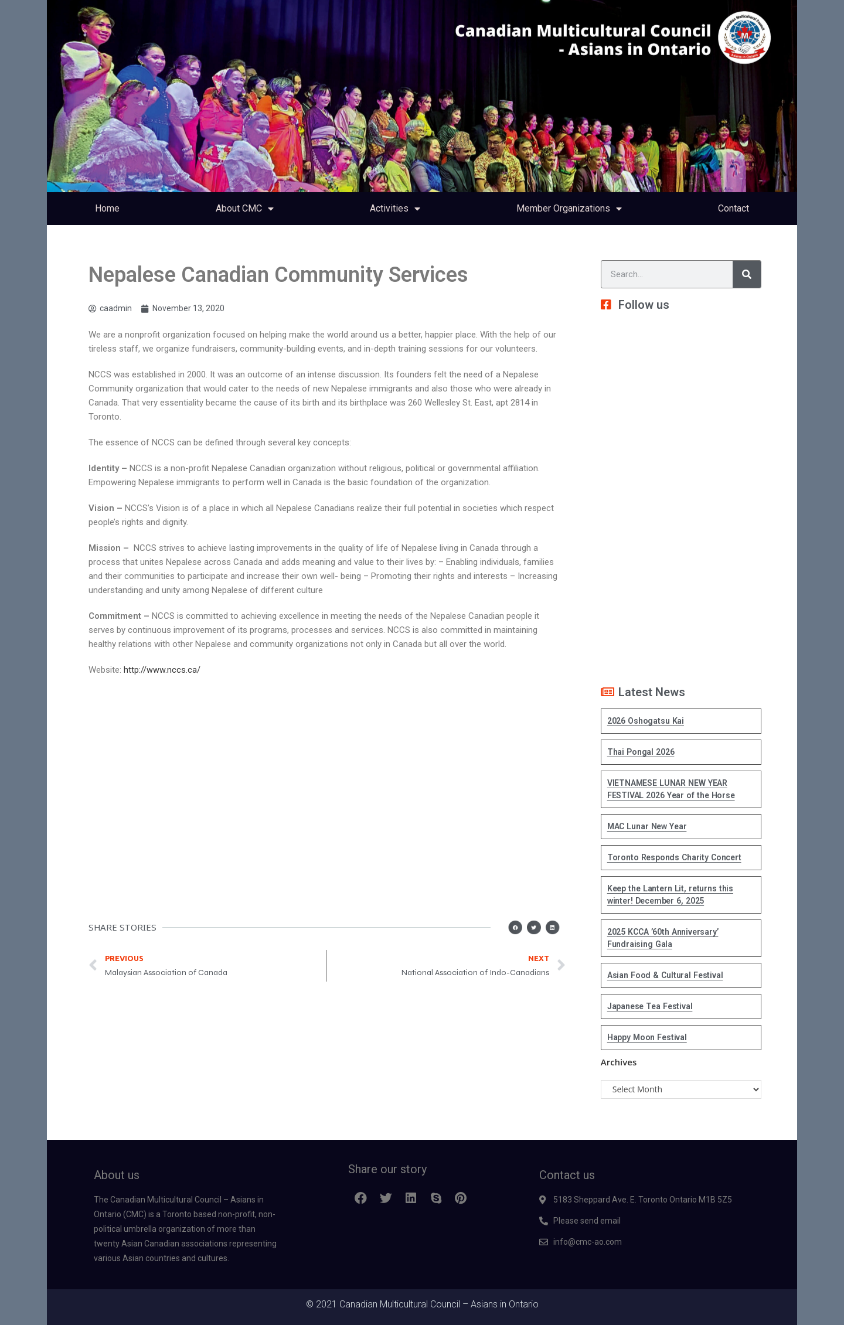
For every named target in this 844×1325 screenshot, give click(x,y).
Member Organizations (569, 208)
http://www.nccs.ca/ (162, 670)
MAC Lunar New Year (647, 826)
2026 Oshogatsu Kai (645, 720)
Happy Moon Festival (647, 1037)
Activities (395, 208)
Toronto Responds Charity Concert (674, 857)
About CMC (245, 208)
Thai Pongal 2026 (641, 752)
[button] (521, 927)
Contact (733, 208)
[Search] (747, 274)
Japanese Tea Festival (650, 1006)
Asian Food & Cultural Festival (665, 975)
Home (107, 208)
